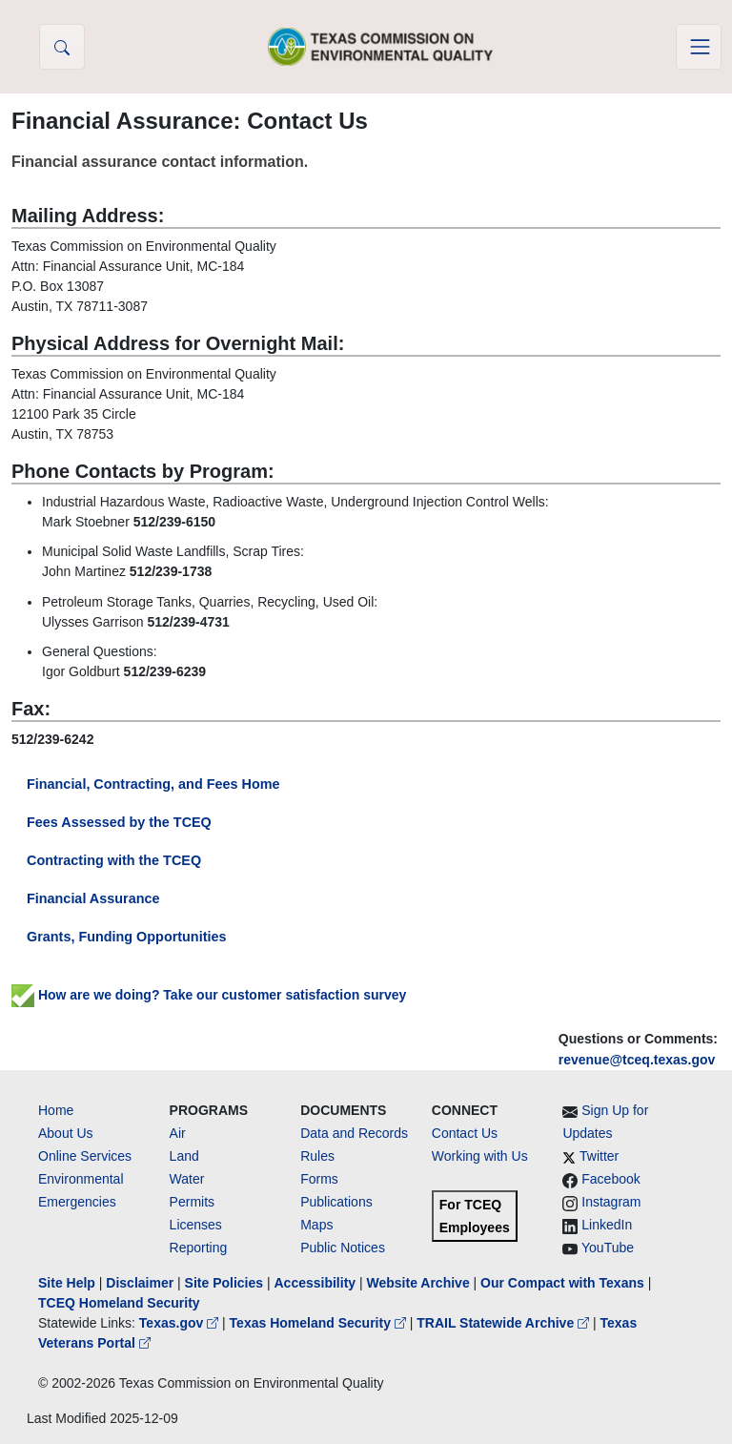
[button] (62, 47)
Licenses (196, 1224)
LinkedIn (606, 1224)
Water (187, 1178)
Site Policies (224, 1282)
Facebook (610, 1178)
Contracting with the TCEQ (114, 860)
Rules (317, 1156)
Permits (192, 1201)
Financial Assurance (93, 898)
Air (178, 1133)
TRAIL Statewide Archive (505, 1323)
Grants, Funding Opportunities (126, 936)
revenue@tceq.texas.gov (637, 1059)
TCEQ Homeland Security (119, 1302)
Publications (336, 1201)
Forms (319, 1178)
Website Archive (418, 1282)
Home (55, 1110)
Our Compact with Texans (562, 1282)
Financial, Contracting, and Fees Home (153, 784)
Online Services (85, 1156)
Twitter (599, 1156)
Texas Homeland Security (320, 1323)
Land (184, 1156)
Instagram (610, 1201)
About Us (65, 1133)
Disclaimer (139, 1282)
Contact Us (465, 1133)
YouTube (607, 1247)
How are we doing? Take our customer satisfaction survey (208, 994)
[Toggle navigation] (699, 47)
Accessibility (316, 1282)
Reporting (199, 1247)
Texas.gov (180, 1323)
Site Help (66, 1282)
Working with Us (480, 1156)
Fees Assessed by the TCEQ (119, 822)
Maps (316, 1224)
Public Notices (342, 1247)
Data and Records (354, 1133)
